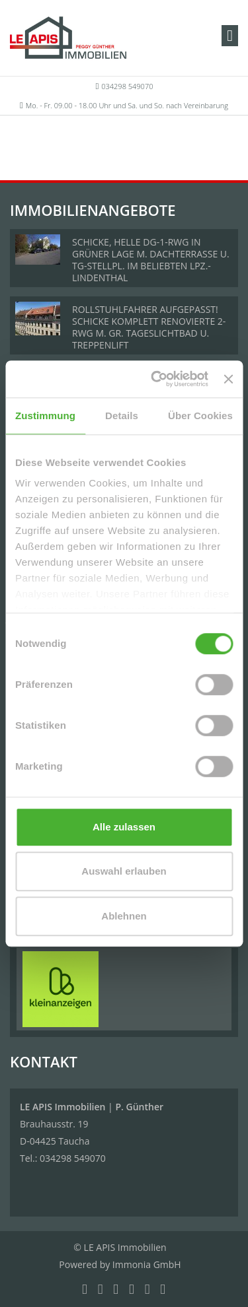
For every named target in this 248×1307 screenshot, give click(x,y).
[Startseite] (68, 37)
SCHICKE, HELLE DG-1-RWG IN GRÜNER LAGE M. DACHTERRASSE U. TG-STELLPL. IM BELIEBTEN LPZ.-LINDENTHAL (150, 260)
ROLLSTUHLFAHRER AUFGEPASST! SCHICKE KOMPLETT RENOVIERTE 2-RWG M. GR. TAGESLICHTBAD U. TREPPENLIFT (149, 327)
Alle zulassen (124, 826)
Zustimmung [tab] (45, 415)
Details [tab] (121, 415)
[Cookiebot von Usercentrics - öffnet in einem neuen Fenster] (155, 378)
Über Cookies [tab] (200, 415)
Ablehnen (123, 916)
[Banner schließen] (228, 379)
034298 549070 (127, 86)
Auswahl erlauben (123, 871)
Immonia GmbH (146, 1264)
